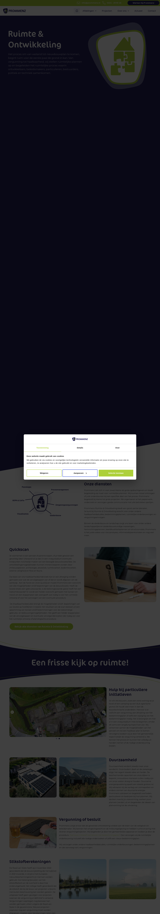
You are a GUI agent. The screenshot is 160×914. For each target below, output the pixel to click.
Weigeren (44, 473)
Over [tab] (117, 448)
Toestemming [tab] (42, 448)
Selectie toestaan (116, 473)
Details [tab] (80, 448)
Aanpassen (80, 473)
